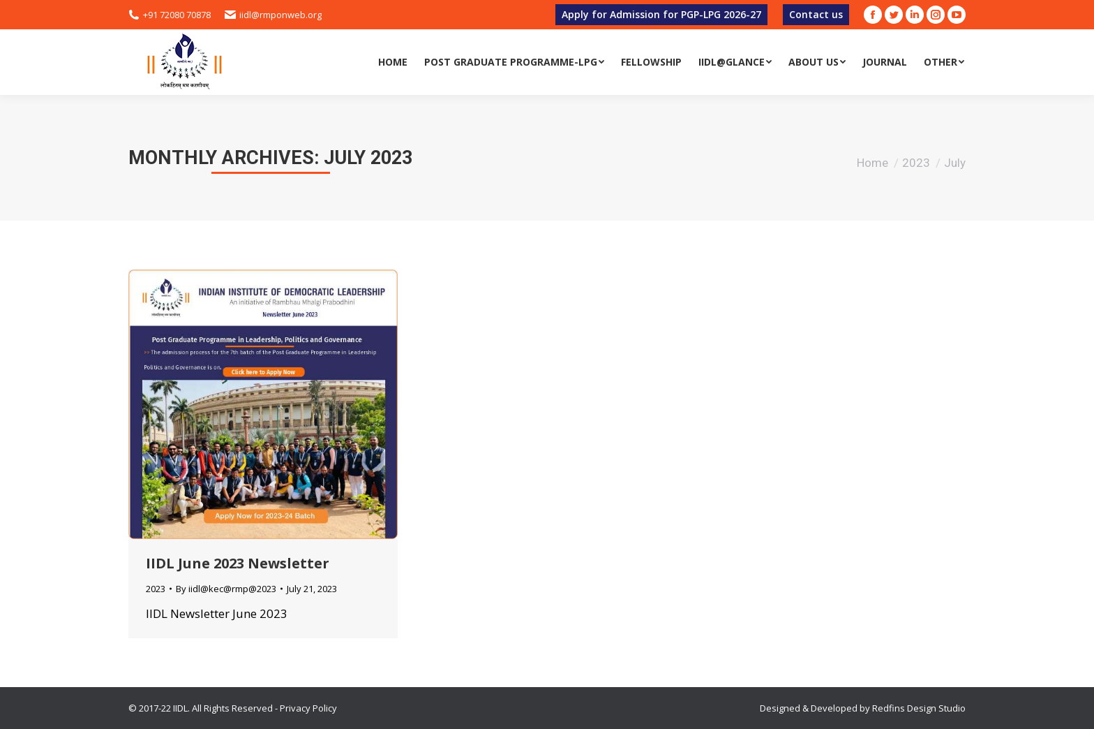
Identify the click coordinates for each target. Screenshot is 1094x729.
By (226, 588)
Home (872, 163)
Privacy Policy (308, 708)
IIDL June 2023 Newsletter (237, 563)
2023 (916, 163)
